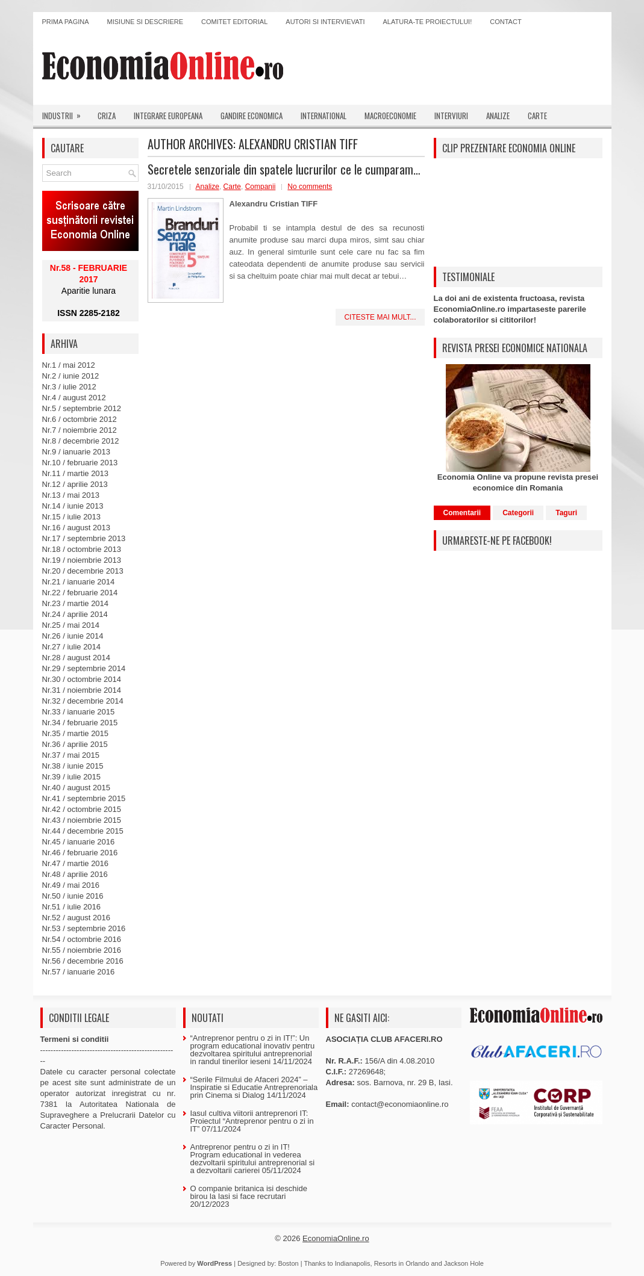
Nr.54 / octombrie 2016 (82, 939)
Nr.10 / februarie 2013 (80, 462)
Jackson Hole (464, 1263)
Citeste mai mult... (380, 317)
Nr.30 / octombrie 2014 (82, 679)
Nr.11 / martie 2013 (75, 473)
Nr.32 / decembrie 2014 (82, 700)
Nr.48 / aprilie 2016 (75, 874)
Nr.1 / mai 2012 (68, 365)
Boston (288, 1263)
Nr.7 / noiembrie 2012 (79, 430)
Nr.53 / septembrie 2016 (84, 928)
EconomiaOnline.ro (335, 1238)
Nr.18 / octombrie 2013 (82, 549)
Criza (107, 116)
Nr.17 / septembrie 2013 (84, 538)
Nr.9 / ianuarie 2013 (76, 451)
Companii (260, 186)
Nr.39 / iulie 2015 (71, 776)
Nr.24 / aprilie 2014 (75, 614)
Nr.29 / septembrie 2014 (84, 668)
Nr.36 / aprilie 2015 (75, 744)
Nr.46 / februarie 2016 (80, 852)
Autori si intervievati (325, 21)
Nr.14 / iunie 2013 (73, 505)
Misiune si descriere (145, 21)
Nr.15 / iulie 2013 (71, 516)
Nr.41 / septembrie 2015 (84, 798)
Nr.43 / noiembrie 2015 (82, 820)
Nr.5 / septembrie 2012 (82, 408)
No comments (309, 186)
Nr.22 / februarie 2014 (80, 592)
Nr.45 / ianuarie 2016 (78, 841)
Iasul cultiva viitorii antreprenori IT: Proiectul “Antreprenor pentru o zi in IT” (252, 1121)
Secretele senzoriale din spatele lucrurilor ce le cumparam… (284, 169)
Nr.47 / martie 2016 (75, 863)
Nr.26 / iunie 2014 (73, 635)
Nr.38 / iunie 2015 (73, 765)
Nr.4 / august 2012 (74, 397)
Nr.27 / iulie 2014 (71, 646)
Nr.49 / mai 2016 (70, 885)
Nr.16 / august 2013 (76, 527)
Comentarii (462, 513)
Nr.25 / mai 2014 (70, 625)
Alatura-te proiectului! (427, 21)
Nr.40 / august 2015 (76, 787)
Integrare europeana (168, 116)
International (323, 116)
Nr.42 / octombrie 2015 (82, 809)
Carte (537, 116)
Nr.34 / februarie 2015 (80, 722)
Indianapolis (352, 1263)
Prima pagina (65, 21)
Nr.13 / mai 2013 (70, 495)
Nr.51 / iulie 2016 (71, 906)
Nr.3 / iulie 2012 (69, 386)
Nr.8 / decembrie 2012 (80, 440)
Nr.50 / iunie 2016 (73, 895)
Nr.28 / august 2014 (76, 657)
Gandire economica (251, 116)
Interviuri (451, 116)
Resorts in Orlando (402, 1263)
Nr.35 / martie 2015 (75, 733)
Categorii (518, 513)
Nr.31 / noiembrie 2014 (82, 690)
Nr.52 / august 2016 (76, 917)
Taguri (566, 513)
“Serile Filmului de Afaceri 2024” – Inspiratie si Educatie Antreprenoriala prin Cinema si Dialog (254, 1087)
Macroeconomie (390, 116)
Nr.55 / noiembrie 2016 (82, 950)
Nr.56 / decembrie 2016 (82, 960)
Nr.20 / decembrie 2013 (82, 570)
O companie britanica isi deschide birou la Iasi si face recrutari (248, 1192)
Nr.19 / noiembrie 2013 (82, 560)
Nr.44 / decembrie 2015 (82, 830)
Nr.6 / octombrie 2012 (79, 419)
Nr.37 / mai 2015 (70, 755)
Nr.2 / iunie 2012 (70, 375)
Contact (505, 21)
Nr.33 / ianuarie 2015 (78, 711)
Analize (498, 116)
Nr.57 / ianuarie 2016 (78, 971)
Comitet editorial (234, 21)
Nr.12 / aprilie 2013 (75, 484)
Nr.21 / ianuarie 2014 (78, 581)
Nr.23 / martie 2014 (75, 603)
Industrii (65, 113)
